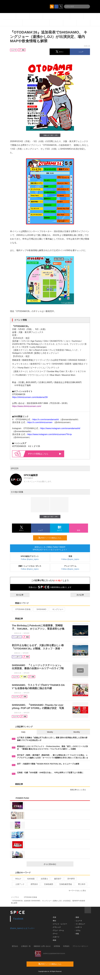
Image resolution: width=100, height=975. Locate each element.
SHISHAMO (40, 609)
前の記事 (17, 595)
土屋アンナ (18, 884)
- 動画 (77, 917)
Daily (23, 732)
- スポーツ (55, 937)
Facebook (18, 918)
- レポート (78, 927)
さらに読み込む (57, 864)
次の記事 (83, 595)
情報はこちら (44, 454)
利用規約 (66, 946)
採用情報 (57, 946)
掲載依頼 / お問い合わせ (42, 946)
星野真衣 (33, 884)
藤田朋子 (56, 879)
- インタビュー (80, 924)
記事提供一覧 (26, 946)
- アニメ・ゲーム (58, 930)
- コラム (77, 930)
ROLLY (17, 879)
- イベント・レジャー (59, 924)
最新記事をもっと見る (79, 790)
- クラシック (56, 927)
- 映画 (54, 940)
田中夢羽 (70, 879)
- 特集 (77, 934)
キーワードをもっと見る (78, 890)
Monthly (76, 732)
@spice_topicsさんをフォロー (22, 928)
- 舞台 (54, 921)
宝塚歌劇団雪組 (64, 884)
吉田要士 (43, 879)
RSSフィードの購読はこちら (52, 538)
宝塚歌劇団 (47, 884)
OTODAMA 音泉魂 (21, 609)
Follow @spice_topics (30, 559)
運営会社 (15, 946)
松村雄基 (30, 879)
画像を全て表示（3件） (50, 135)
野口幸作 (80, 884)
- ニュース (78, 921)
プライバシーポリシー (80, 946)
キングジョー (56, 609)
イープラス (15, 897)
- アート (55, 934)
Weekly (50, 732)
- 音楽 (54, 917)
